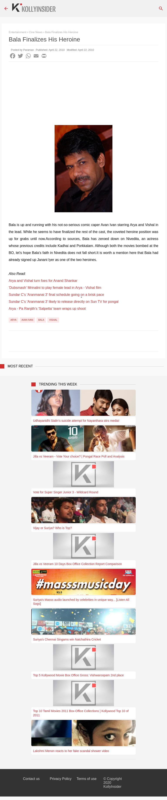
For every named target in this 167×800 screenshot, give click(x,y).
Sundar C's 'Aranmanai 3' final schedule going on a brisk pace (56, 294)
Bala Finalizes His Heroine (61, 32)
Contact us (31, 779)
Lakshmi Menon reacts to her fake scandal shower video (71, 751)
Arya (13, 320)
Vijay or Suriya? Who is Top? (52, 528)
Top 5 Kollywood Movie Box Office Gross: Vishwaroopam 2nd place (78, 675)
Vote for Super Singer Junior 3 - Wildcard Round (65, 492)
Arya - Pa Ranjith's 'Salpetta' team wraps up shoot (47, 308)
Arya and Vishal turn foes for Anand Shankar (43, 281)
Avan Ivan (27, 320)
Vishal (53, 320)
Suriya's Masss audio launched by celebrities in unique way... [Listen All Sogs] (81, 601)
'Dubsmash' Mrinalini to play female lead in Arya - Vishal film (55, 288)
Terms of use (87, 779)
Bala (41, 320)
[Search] (161, 8)
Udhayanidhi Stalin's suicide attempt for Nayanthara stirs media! (76, 420)
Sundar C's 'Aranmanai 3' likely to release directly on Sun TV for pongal (64, 301)
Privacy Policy (61, 779)
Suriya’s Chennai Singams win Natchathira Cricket (67, 639)
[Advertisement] (83, 94)
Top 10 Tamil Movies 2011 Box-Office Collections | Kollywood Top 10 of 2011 (81, 713)
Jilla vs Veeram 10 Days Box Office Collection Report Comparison (77, 564)
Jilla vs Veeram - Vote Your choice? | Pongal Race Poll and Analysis (78, 456)
